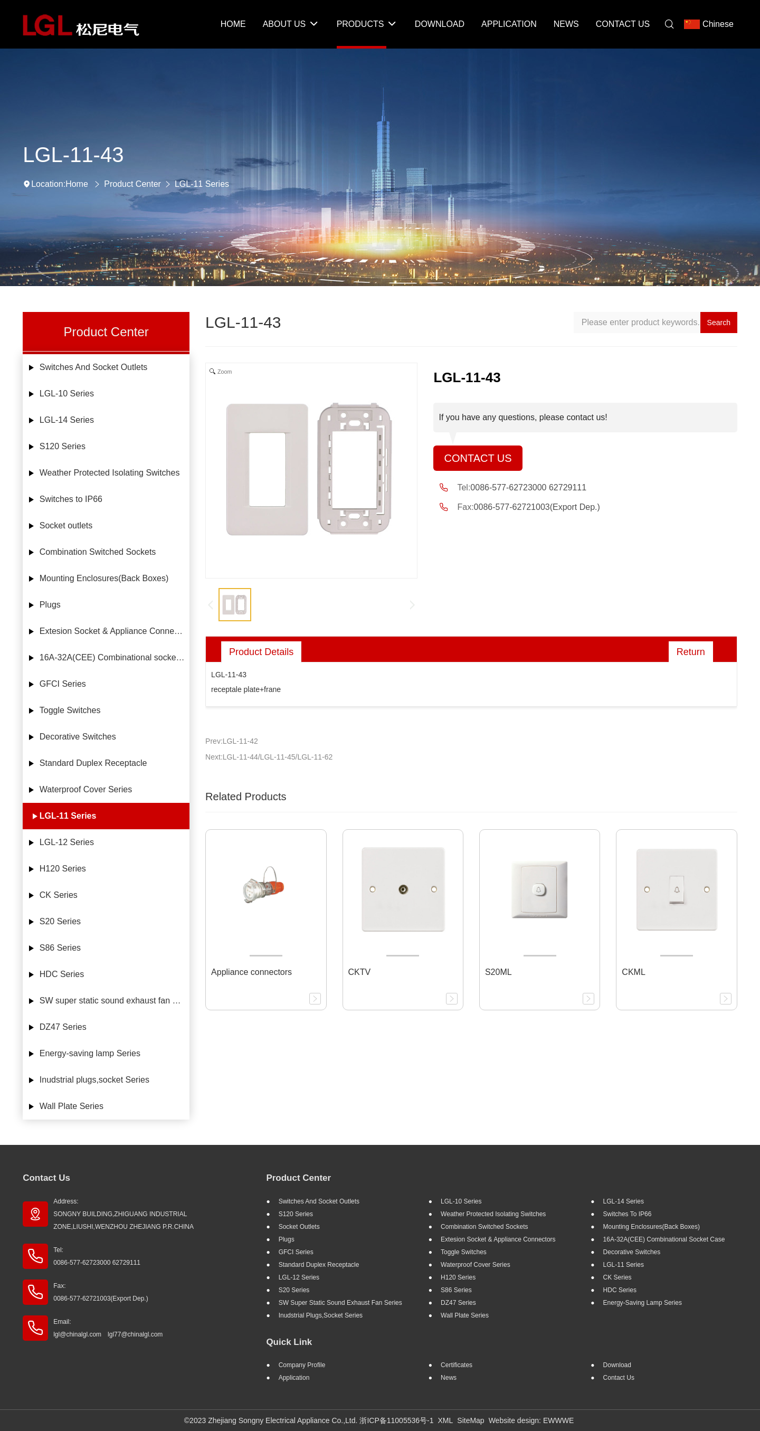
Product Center (132, 183)
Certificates (456, 1365)
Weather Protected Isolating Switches (110, 472)
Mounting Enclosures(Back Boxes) (104, 578)
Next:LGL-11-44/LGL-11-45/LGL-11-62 (268, 757)
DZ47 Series (63, 1026)
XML (445, 1420)
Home (76, 183)
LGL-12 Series (67, 842)
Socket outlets (66, 525)
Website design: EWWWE (531, 1420)
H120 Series (63, 868)
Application (294, 1377)
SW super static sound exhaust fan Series (114, 1000)
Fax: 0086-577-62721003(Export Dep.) (100, 1292)
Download (617, 1365)
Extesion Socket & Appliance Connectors (114, 631)
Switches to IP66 (71, 499)
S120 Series (63, 446)
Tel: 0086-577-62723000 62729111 (96, 1256)
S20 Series (60, 921)
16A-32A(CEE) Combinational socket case (114, 657)
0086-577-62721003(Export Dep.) (537, 507)
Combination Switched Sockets (98, 551)
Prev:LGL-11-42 (231, 741)
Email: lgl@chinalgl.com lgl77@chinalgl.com (108, 1328)
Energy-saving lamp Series (90, 1053)
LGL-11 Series (202, 183)
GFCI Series (63, 683)
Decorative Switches (78, 736)
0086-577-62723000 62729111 (528, 487)
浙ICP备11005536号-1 (396, 1420)
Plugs (50, 604)
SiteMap (470, 1420)
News (449, 1377)
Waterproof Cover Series (86, 789)
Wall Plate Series (71, 1106)
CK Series (59, 894)
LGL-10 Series (67, 393)
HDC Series (62, 974)
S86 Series (60, 947)
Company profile (302, 1365)
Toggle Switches (70, 710)
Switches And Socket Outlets (94, 367)
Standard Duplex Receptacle (93, 763)
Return (691, 652)
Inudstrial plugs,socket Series (94, 1079)
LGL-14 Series (67, 419)
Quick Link (289, 1342)
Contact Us (477, 458)
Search (718, 322)
